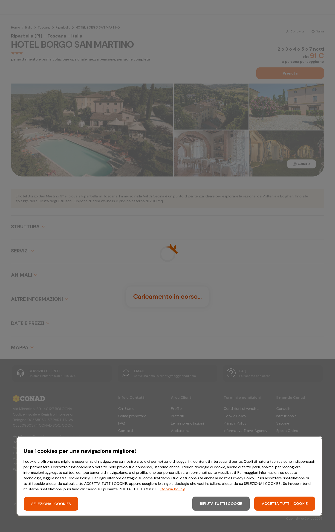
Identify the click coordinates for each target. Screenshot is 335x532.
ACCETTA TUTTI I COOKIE (285, 503)
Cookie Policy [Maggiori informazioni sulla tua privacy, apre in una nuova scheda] (172, 489)
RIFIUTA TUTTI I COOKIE (221, 503)
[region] (169, 476)
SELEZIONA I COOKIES (51, 503)
